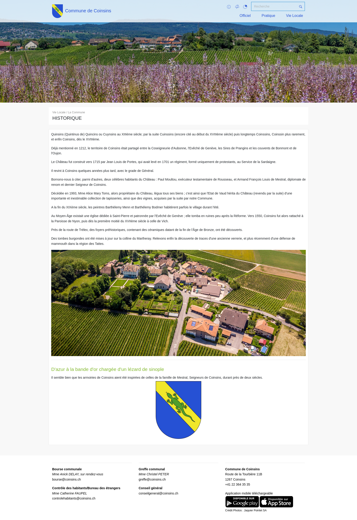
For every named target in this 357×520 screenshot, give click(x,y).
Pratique (268, 16)
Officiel (245, 16)
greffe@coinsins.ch (152, 479)
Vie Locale (294, 16)
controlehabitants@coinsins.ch (73, 498)
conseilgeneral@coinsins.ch (158, 493)
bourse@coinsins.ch (66, 479)
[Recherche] (274, 6)
